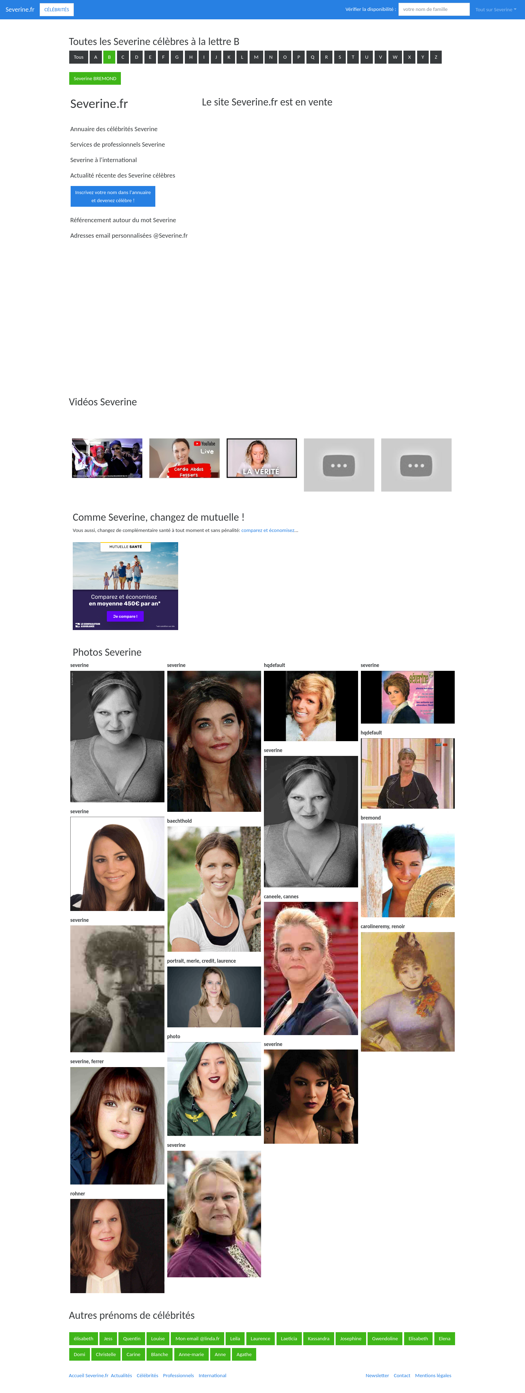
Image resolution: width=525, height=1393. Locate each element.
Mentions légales (433, 1375)
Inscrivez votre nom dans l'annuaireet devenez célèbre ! (113, 196)
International (212, 1375)
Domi (79, 1354)
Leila (235, 1338)
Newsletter (377, 1375)
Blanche (159, 1354)
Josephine (351, 1338)
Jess (108, 1338)
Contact (402, 1375)
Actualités (121, 1375)
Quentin (131, 1338)
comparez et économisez (267, 530)
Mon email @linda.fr (197, 1338)
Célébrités (56, 9)
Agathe (244, 1354)
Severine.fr (20, 9)
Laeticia (289, 1338)
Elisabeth (418, 1338)
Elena (445, 1338)
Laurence (261, 1338)
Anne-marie (191, 1354)
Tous (79, 57)
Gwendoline (385, 1338)
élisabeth (83, 1338)
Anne (220, 1354)
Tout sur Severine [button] (493, 9)
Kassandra (319, 1338)
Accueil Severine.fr (89, 1375)
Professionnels (178, 1375)
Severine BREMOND (95, 78)
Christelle (106, 1354)
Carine (133, 1354)
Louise (158, 1338)
